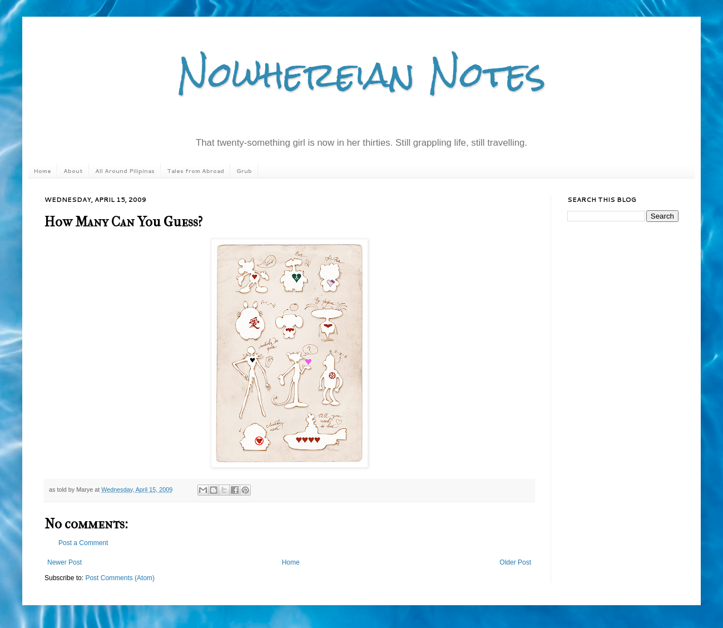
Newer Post (64, 562)
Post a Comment (83, 543)
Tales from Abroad (195, 171)
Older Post (515, 562)
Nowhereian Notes (361, 74)
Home (42, 171)
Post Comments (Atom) (120, 578)
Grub (244, 171)
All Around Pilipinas (125, 171)
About (73, 171)
